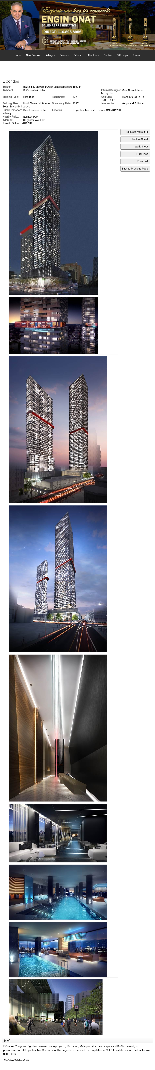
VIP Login (122, 55)
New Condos (33, 55)
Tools (136, 55)
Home (18, 55)
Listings (49, 55)
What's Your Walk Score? (16, 1060)
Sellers (77, 55)
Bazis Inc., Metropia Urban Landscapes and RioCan (52, 86)
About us (92, 55)
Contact (108, 55)
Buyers (63, 55)
